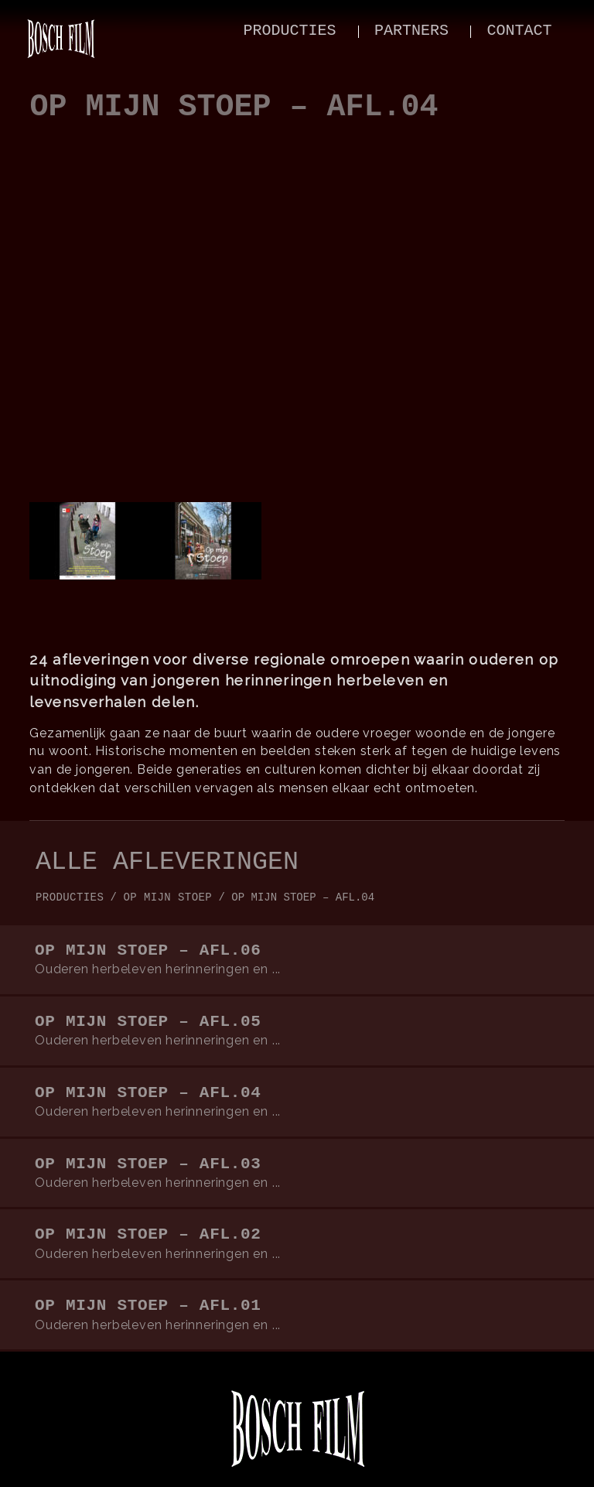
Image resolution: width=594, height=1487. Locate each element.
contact (518, 30)
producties (290, 30)
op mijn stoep (167, 897)
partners (411, 30)
